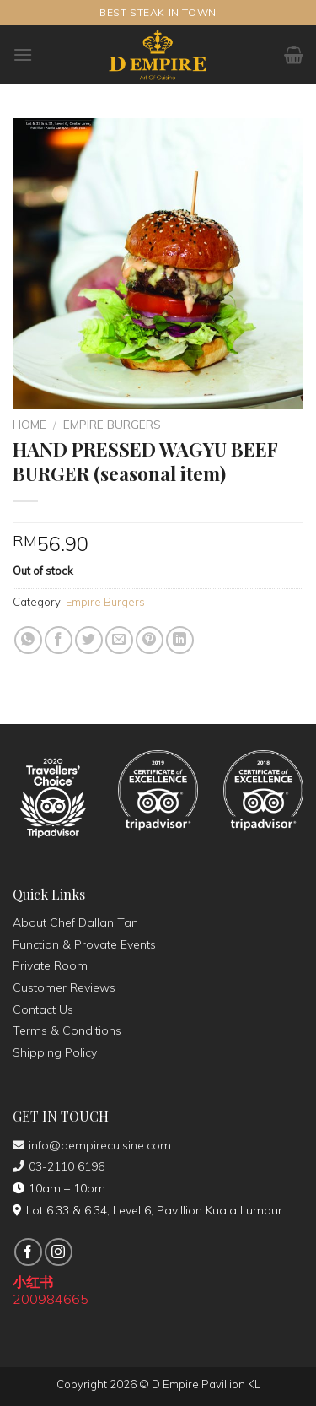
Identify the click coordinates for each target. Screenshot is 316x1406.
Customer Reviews (64, 987)
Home (29, 424)
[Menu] (23, 54)
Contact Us (43, 1009)
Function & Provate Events (84, 944)
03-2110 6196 (58, 1166)
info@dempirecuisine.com (92, 1145)
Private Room (50, 965)
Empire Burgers (112, 424)
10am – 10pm (59, 1188)
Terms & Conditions (67, 1030)
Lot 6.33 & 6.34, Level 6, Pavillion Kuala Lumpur (147, 1210)
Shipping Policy (55, 1052)
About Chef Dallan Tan (75, 922)
